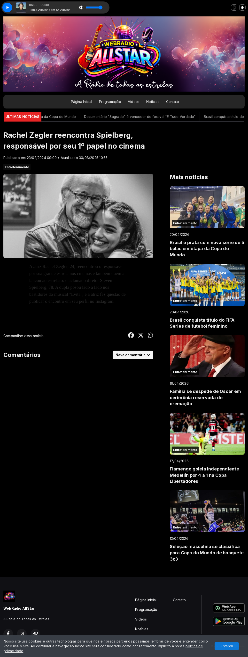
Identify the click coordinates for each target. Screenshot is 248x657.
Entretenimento (17, 167)
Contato (172, 102)
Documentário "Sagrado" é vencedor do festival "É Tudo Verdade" (153, 117)
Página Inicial (81, 102)
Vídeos (134, 102)
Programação (110, 102)
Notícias (152, 102)
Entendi (227, 646)
